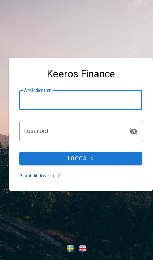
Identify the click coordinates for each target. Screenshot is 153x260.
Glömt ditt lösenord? (39, 175)
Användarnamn (37, 90)
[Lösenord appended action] (133, 131)
